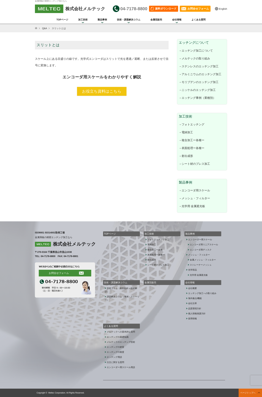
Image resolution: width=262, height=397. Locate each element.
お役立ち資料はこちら (101, 91)
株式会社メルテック (74, 244)
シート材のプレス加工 (158, 265)
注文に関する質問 (115, 362)
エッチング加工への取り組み (202, 293)
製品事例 (102, 19)
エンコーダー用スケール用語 (121, 367)
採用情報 (192, 318)
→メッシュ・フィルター (194, 198)
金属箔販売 (156, 19)
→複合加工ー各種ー (191, 140)
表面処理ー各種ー (156, 255)
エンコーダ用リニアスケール (204, 244)
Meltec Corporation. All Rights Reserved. (66, 393)
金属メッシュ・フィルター (203, 260)
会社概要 (192, 288)
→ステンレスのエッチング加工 (199, 66)
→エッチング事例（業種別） (197, 97)
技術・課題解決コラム (128, 19)
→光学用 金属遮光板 (192, 206)
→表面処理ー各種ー (191, 148)
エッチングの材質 (115, 347)
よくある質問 (198, 19)
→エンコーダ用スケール (194, 190)
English (223, 8)
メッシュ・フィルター (199, 255)
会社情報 (176, 19)
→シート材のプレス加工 (194, 163)
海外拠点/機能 (195, 298)
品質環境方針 (194, 308)
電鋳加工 (151, 244)
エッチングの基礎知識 (117, 337)
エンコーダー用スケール (200, 239)
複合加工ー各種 (155, 249)
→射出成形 (186, 155)
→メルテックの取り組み (194, 58)
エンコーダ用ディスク (201, 249)
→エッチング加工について (196, 50)
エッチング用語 (114, 357)
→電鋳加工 (186, 132)
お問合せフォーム (198, 8)
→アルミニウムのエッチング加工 (200, 74)
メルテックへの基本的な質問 (121, 332)
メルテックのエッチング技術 (121, 342)
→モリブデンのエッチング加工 (199, 82)
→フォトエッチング (191, 124)
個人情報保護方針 (197, 313)
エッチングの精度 (115, 352)
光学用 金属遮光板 (199, 275)
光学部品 (192, 270)
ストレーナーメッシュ (201, 265)
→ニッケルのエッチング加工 (197, 89)
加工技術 (83, 19)
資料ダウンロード (165, 8)
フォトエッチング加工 (158, 239)
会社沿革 (192, 303)
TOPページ (62, 19)
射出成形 (151, 260)
